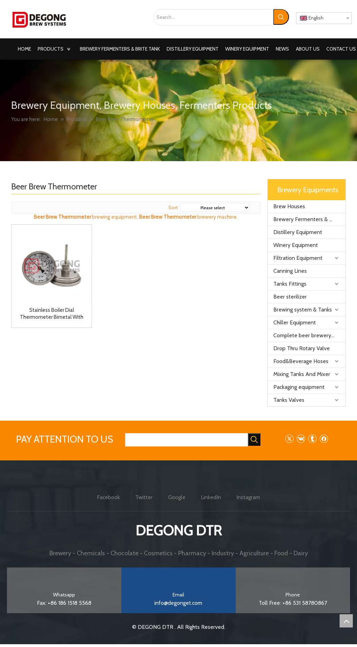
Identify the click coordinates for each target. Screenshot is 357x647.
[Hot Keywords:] (281, 17)
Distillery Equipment (297, 232)
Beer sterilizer (290, 296)
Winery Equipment (295, 245)
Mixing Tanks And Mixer (301, 374)
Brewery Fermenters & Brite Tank (309, 219)
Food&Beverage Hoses (300, 361)
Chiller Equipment (294, 322)
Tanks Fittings (289, 283)
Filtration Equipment (297, 258)
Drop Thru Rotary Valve (301, 348)
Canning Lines (290, 271)
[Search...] (213, 17)
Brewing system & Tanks (302, 309)
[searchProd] (186, 439)
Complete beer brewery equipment (309, 335)
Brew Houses (289, 206)
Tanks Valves (288, 400)
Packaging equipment (299, 387)
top (346, 620)
